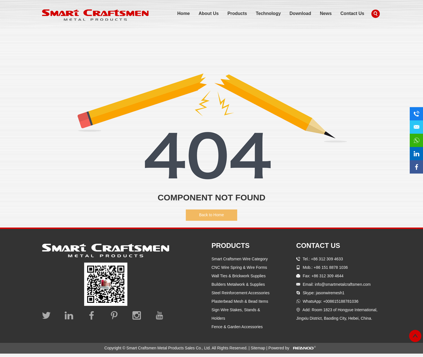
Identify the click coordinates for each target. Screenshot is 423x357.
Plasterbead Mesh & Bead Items (240, 301)
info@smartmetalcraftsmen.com (343, 284)
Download (300, 13)
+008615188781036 (340, 301)
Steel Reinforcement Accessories (240, 293)
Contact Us (352, 13)
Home (183, 13)
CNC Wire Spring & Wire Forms (239, 267)
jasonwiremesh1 (330, 293)
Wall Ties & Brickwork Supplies (239, 276)
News (326, 13)
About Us (209, 13)
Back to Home (211, 215)
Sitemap (258, 348)
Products (237, 13)
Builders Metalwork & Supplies (238, 284)
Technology (268, 13)
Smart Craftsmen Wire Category (240, 259)
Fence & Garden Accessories (237, 326)
